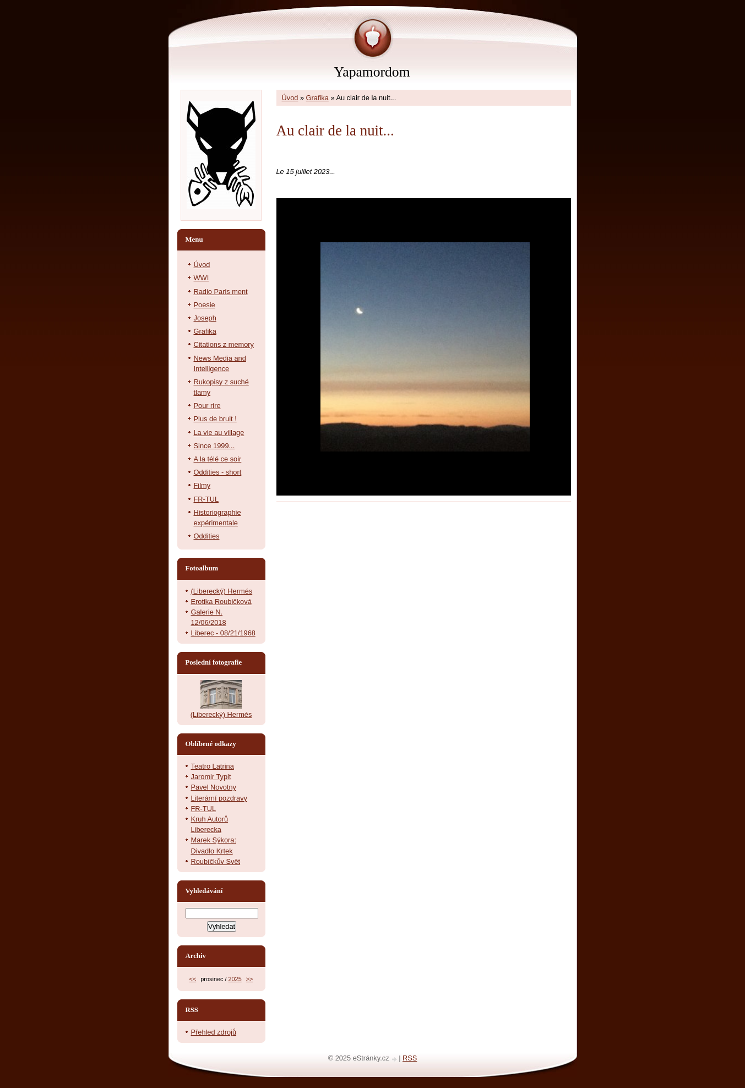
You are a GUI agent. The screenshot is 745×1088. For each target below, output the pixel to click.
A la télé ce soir (218, 459)
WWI (201, 278)
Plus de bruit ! (215, 419)
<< (193, 979)
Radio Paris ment (221, 291)
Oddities (207, 536)
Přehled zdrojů (214, 1032)
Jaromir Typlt (211, 777)
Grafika (317, 98)
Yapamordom (372, 72)
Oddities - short (218, 472)
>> (249, 979)
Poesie (204, 305)
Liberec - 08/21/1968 (223, 633)
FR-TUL (206, 499)
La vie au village (219, 432)
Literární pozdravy (219, 798)
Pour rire (207, 405)
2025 (234, 979)
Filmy (202, 485)
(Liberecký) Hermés (222, 591)
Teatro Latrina (212, 766)
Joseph (205, 318)
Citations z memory (224, 344)
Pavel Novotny (214, 787)
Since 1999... (214, 446)
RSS (410, 1058)
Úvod (290, 98)
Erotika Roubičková (221, 601)
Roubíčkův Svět (216, 861)
